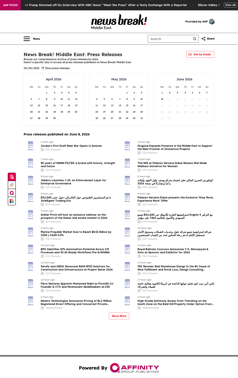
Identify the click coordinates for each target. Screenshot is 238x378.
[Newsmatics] (11, 201)
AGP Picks (10, 5)
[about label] (42, 149)
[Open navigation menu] (32, 39)
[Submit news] (11, 177)
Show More (119, 316)
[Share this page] (208, 39)
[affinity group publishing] (11, 193)
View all (230, 5)
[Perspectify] (11, 185)
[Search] (169, 38)
